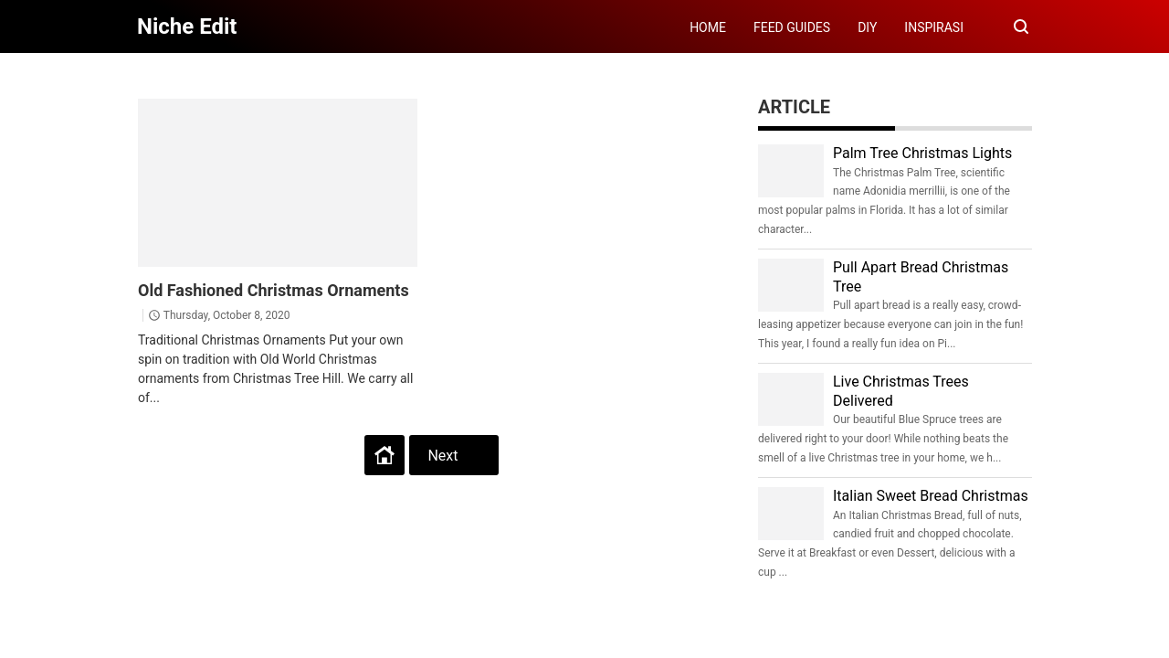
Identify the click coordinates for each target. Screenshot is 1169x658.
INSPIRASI (934, 27)
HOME (708, 27)
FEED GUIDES (791, 27)
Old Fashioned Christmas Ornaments (273, 290)
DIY (867, 27)
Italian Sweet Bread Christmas (930, 495)
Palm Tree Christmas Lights (922, 153)
